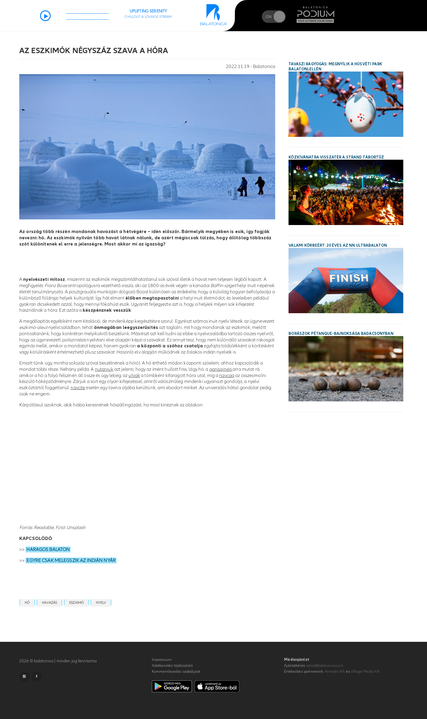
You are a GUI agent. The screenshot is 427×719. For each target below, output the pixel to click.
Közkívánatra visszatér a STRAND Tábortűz (336, 157)
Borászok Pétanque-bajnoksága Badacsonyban (341, 333)
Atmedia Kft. (335, 671)
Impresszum (162, 659)
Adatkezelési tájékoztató (172, 665)
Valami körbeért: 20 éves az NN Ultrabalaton (338, 245)
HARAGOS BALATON (48, 549)
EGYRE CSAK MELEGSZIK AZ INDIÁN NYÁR (71, 560)
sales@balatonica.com (324, 665)
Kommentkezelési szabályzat (176, 671)
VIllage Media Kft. (365, 671)
